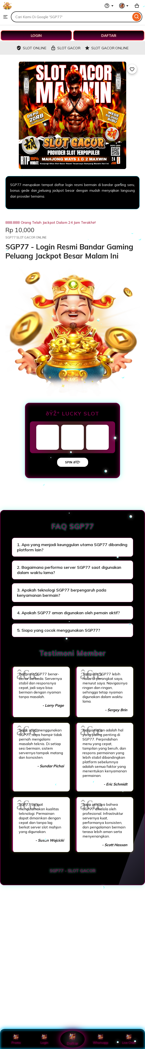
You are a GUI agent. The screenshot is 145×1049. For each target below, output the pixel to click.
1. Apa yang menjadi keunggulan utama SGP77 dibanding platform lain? (72, 547)
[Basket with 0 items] (136, 5)
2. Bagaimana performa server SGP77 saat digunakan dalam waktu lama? (69, 570)
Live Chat (128, 1039)
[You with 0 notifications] (123, 5)
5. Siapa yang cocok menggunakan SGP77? (58, 630)
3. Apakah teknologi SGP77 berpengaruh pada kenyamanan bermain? (61, 592)
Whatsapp (100, 1039)
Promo (16, 1039)
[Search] (136, 16)
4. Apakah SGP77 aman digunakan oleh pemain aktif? (68, 612)
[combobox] (71, 16)
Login (44, 1039)
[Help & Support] (109, 5)
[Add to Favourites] (132, 69)
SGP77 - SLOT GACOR (73, 870)
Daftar (72, 1039)
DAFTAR (108, 35)
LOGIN (36, 35)
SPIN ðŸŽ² (72, 462)
